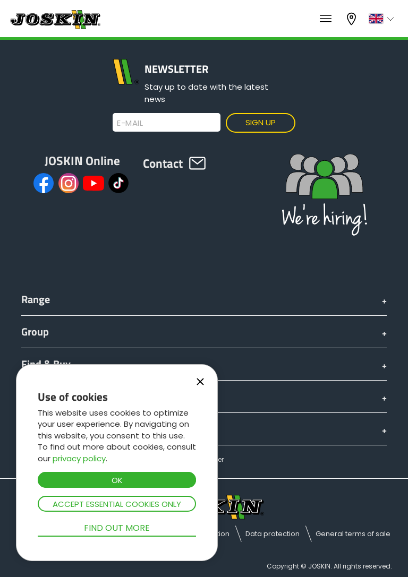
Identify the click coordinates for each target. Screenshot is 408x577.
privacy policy (79, 458)
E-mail (130, 123)
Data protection (272, 534)
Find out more (117, 528)
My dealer (353, 19)
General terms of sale (353, 534)
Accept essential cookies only (117, 504)
